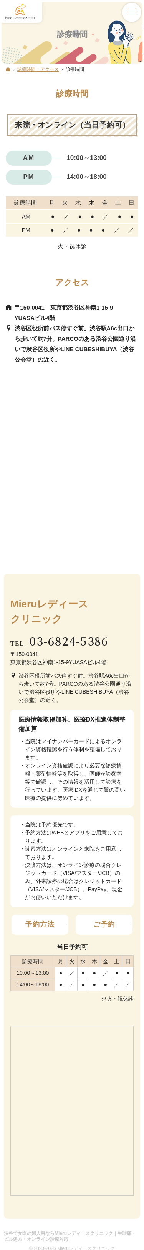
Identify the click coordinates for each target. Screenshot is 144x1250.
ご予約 (104, 924)
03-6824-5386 (69, 642)
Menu (131, 12)
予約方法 (39, 924)
